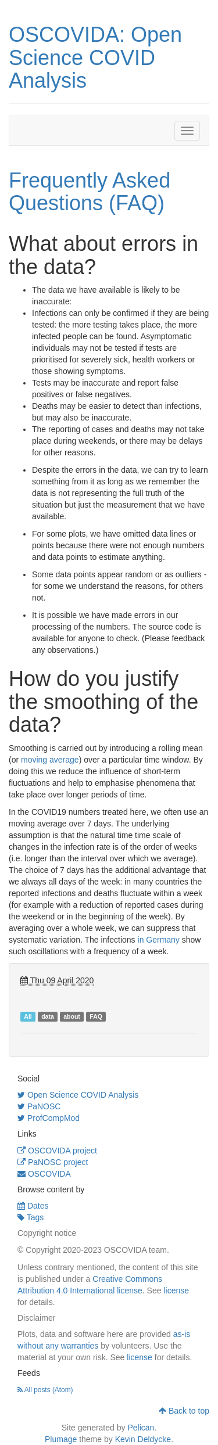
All (27, 1016)
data (47, 1016)
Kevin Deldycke (143, 1439)
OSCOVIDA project (57, 1150)
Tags (30, 1217)
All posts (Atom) (45, 1390)
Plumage (61, 1439)
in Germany (159, 939)
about (71, 1016)
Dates (32, 1205)
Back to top (184, 1410)
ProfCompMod (48, 1118)
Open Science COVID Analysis (77, 1094)
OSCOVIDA (44, 1173)
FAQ (96, 1016)
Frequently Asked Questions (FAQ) (89, 191)
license (176, 1290)
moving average (50, 759)
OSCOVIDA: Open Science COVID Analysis (95, 57)
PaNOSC (38, 1106)
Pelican (140, 1427)
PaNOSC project (52, 1162)
